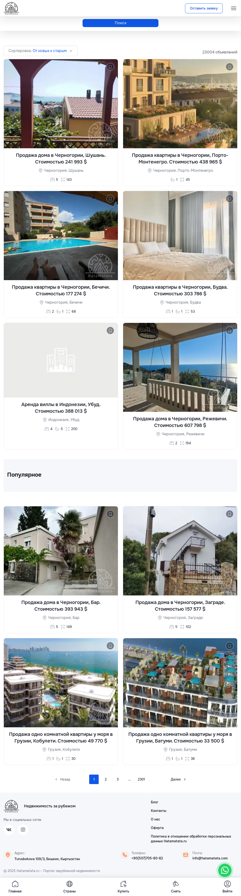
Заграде (195, 617)
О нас (155, 819)
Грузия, (55, 749)
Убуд (74, 419)
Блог (154, 802)
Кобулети (71, 749)
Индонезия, (59, 419)
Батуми (190, 749)
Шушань (76, 170)
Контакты (158, 811)
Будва (195, 302)
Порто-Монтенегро (195, 170)
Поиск (120, 22)
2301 (141, 779)
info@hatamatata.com (210, 858)
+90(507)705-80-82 (147, 858)
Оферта (157, 828)
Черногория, (56, 170)
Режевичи (195, 433)
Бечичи (76, 302)
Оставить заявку (204, 8)
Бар (76, 617)
